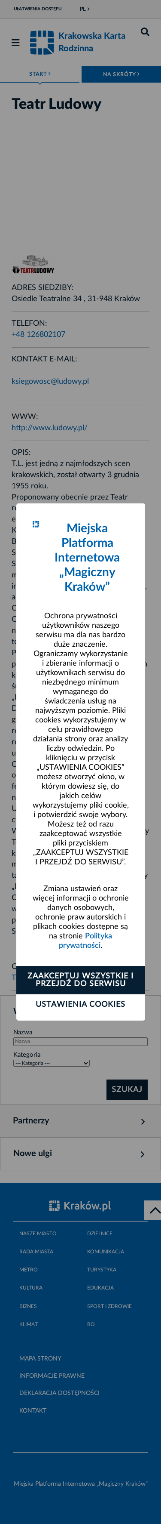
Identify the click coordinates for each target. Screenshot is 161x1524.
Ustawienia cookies (80, 1005)
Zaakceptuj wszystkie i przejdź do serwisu (80, 980)
